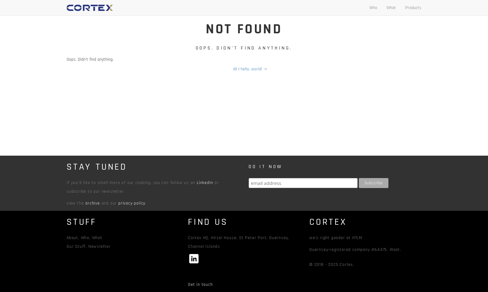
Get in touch (200, 284)
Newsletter (99, 246)
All (235, 69)
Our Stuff (76, 246)
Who (373, 8)
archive (92, 203)
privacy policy (131, 203)
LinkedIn (205, 183)
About (72, 238)
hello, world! (251, 69)
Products (413, 8)
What (391, 8)
